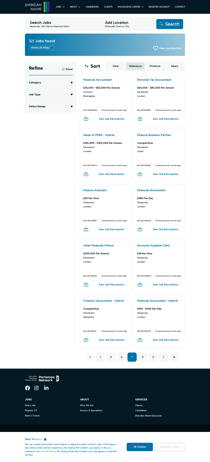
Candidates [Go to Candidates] (92, 6)
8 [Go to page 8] (142, 357)
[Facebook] (28, 388)
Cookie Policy (48, 451)
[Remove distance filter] (42, 48)
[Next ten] (174, 357)
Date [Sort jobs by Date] (116, 66)
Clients (138, 405)
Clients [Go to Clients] (108, 6)
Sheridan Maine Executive (148, 415)
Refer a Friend (32, 415)
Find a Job (30, 405)
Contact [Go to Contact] (180, 6)
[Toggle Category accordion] (51, 82)
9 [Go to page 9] (153, 357)
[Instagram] (36, 388)
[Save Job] (86, 119)
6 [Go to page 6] (121, 357)
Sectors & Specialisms (91, 410)
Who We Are (87, 405)
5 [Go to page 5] (111, 357)
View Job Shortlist (170, 48)
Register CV (31, 410)
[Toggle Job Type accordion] (51, 94)
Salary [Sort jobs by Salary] (174, 66)
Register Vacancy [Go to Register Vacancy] (159, 6)
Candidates (141, 410)
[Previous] (100, 357)
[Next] (163, 357)
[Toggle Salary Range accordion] (51, 106)
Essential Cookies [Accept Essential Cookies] (169, 446)
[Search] (169, 24)
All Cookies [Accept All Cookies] (140, 446)
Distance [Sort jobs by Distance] (155, 66)
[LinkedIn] (46, 388)
